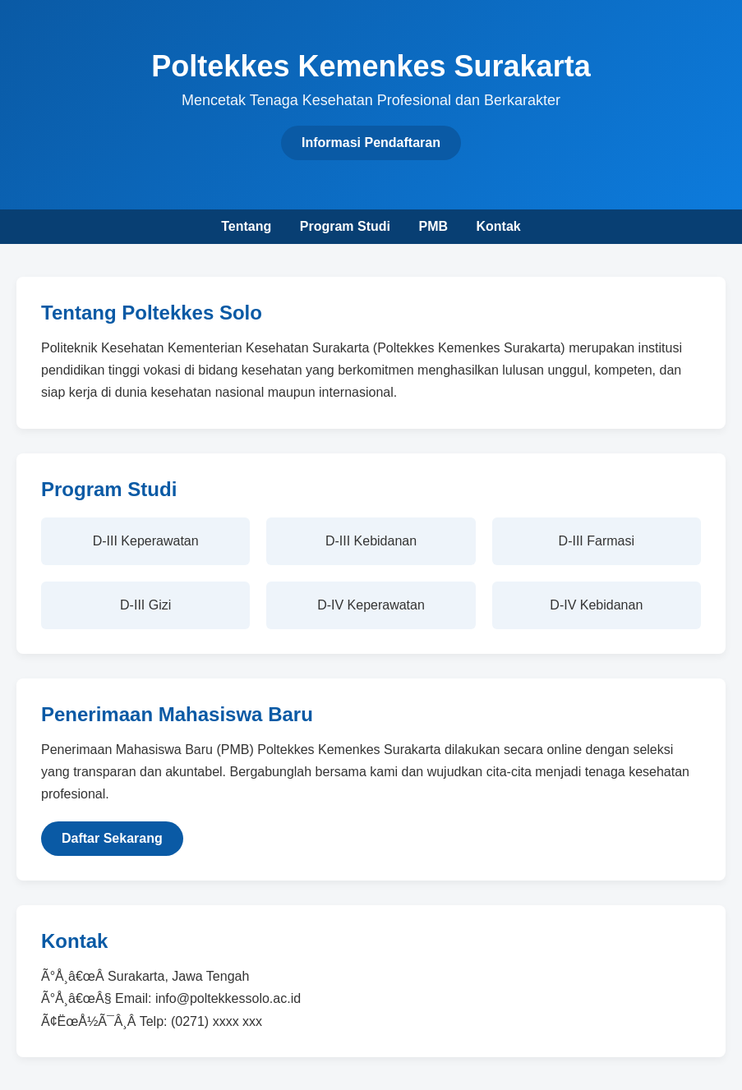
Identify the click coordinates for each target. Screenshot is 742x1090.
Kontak (498, 226)
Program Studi (345, 226)
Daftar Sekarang (112, 838)
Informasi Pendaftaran (371, 142)
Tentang (246, 226)
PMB (433, 226)
